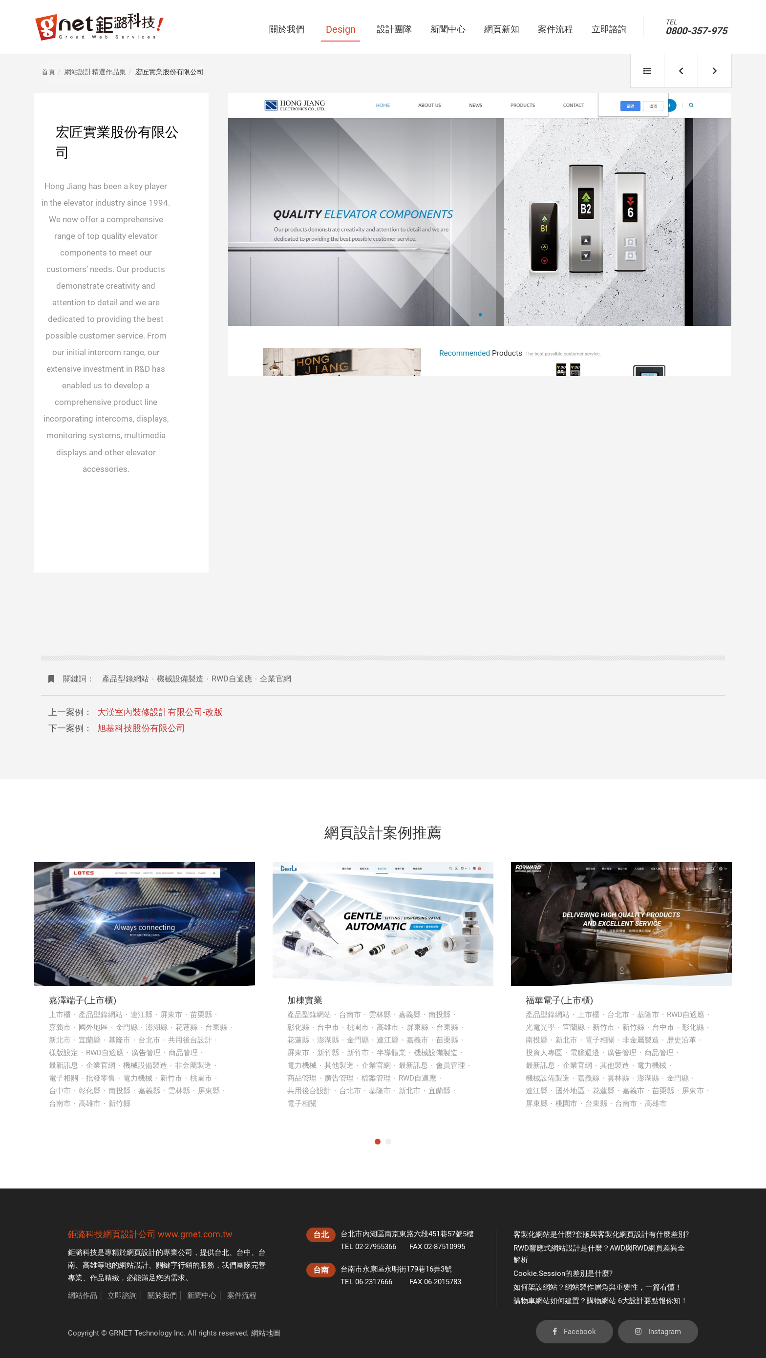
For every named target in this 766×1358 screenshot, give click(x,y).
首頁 (48, 72)
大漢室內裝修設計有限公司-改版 (160, 712)
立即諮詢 (122, 1295)
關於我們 (162, 1295)
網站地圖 (265, 1333)
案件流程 (241, 1295)
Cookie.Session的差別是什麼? (563, 1273)
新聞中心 (201, 1295)
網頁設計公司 (129, 1234)
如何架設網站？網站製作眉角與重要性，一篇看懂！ (597, 1287)
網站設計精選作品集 (95, 72)
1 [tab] (378, 1142)
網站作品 (82, 1295)
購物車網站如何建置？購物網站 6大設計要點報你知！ (600, 1300)
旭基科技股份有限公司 (141, 728)
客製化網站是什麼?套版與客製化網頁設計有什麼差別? (601, 1234)
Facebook (574, 1331)
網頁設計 (141, 1252)
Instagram (658, 1331)
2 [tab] (388, 1142)
